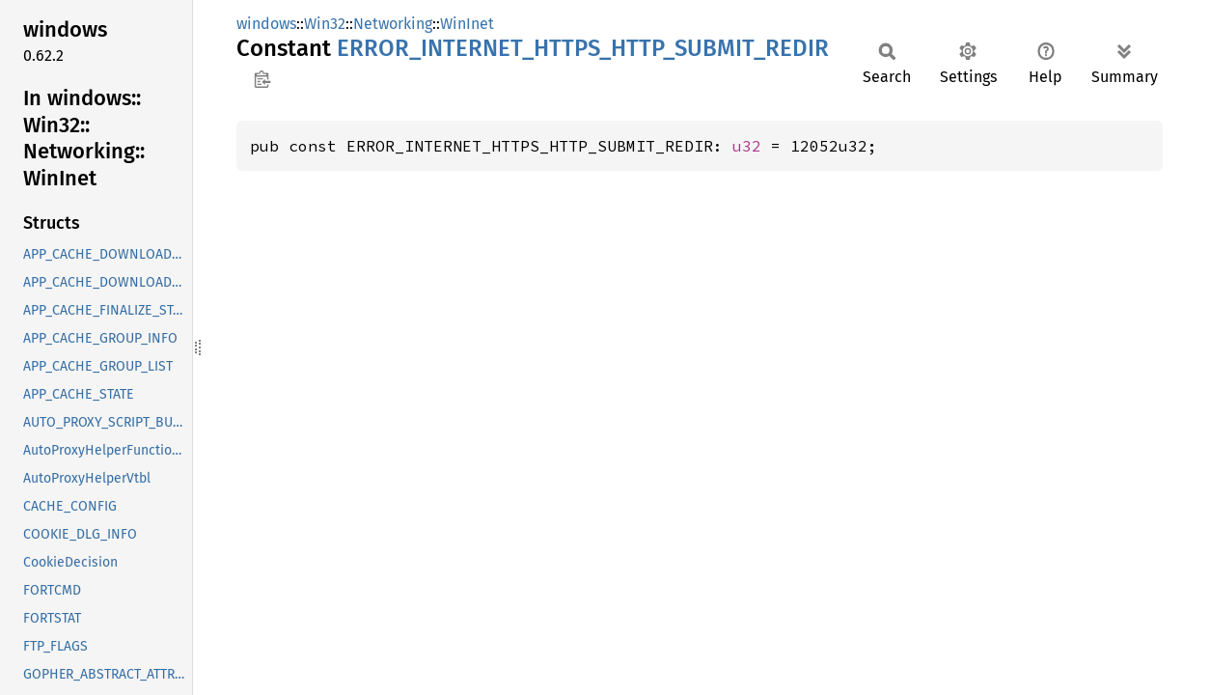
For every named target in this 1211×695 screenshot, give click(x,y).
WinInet (467, 23)
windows (266, 23)
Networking (392, 23)
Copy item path (262, 79)
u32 (746, 145)
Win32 (324, 23)
